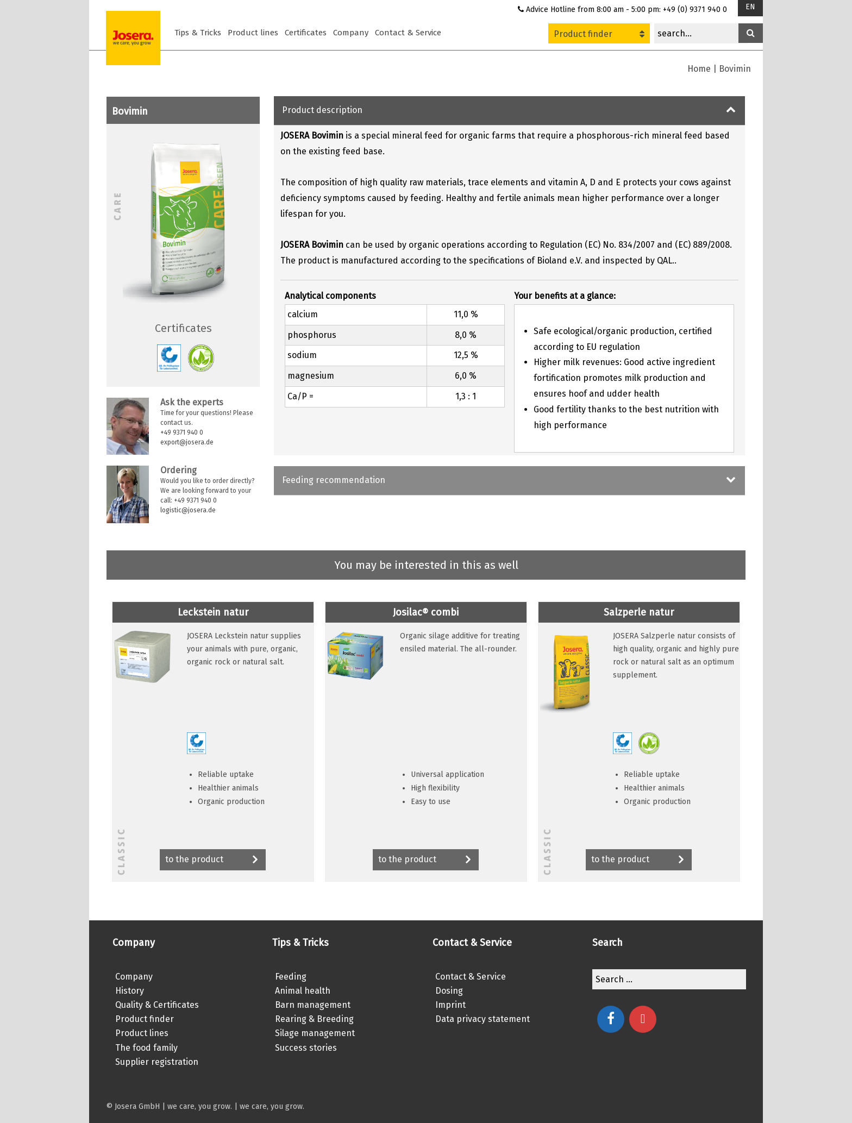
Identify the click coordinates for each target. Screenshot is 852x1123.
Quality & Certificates (157, 1005)
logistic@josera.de (188, 510)
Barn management (312, 1005)
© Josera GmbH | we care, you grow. (169, 1106)
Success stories (306, 1048)
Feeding (290, 976)
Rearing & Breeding (314, 1019)
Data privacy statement (482, 1019)
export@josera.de (187, 442)
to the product (212, 860)
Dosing (449, 991)
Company (350, 32)
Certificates (306, 32)
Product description (322, 110)
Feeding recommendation (333, 480)
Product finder (599, 34)
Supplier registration (156, 1062)
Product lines (253, 32)
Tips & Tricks (197, 32)
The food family (146, 1048)
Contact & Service (408, 32)
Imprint (450, 1005)
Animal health (302, 991)
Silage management (315, 1033)
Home (699, 69)
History (129, 991)
